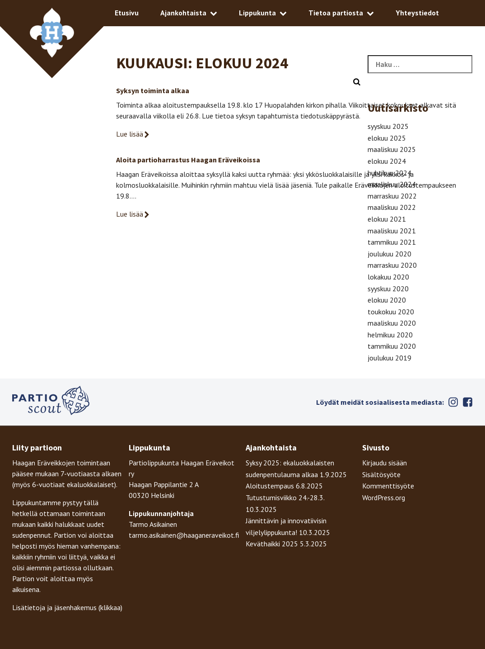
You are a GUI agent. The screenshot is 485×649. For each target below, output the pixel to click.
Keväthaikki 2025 (272, 543)
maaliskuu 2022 (392, 207)
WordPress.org (383, 497)
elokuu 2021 (387, 218)
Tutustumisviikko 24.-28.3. (285, 497)
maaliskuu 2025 (392, 149)
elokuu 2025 (387, 137)
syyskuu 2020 (388, 288)
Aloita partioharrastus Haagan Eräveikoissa (188, 159)
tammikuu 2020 (392, 346)
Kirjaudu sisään (384, 462)
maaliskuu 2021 (392, 230)
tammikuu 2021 (392, 241)
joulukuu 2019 (389, 357)
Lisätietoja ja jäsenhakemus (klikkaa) (67, 607)
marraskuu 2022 (392, 195)
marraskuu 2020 (392, 265)
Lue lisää (133, 133)
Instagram (453, 402)
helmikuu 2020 (390, 334)
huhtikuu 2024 (389, 172)
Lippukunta (257, 12)
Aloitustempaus (270, 485)
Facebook (467, 402)
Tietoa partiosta (335, 12)
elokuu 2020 (387, 299)
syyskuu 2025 (388, 126)
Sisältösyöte (381, 474)
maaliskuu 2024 (392, 184)
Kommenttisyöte (388, 485)
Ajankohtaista (183, 12)
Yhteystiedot (417, 12)
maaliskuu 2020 (392, 322)
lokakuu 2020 (388, 276)
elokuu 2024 (387, 161)
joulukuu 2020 (389, 253)
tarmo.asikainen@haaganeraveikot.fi (184, 535)
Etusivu (127, 12)
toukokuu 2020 (391, 311)
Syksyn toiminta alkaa (152, 90)
